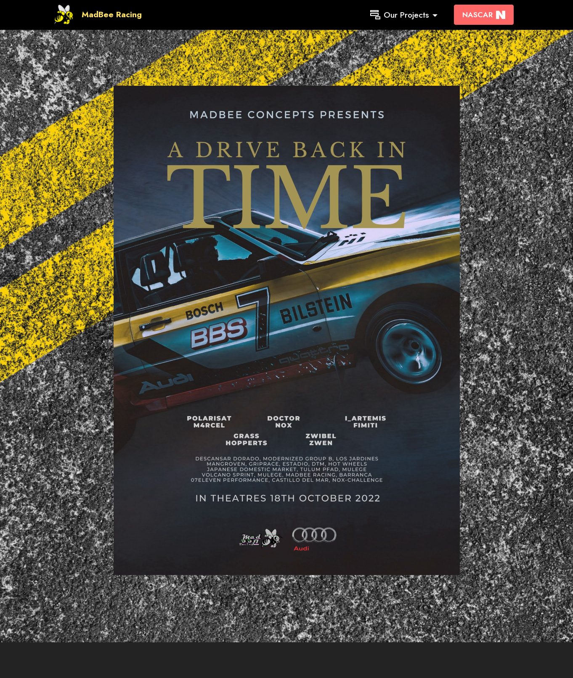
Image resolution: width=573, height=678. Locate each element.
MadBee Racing (112, 14)
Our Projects (399, 15)
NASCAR (483, 14)
